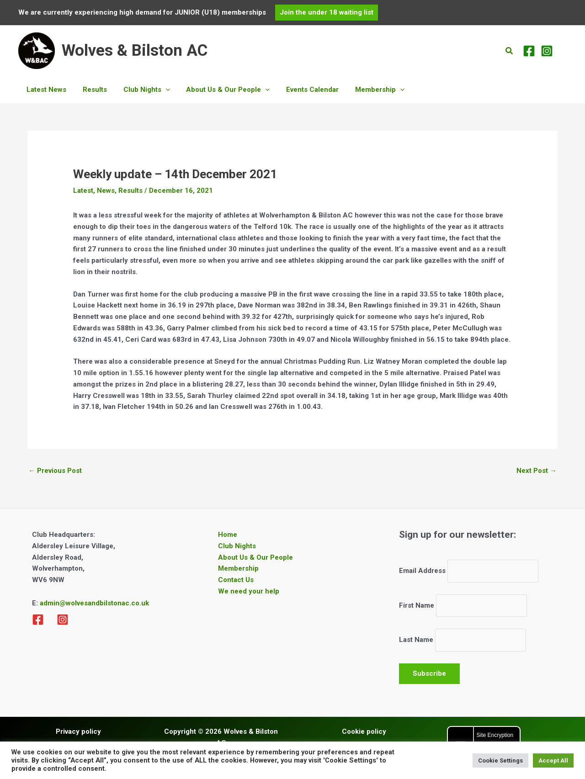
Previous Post (55, 470)
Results (130, 190)
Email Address (422, 571)
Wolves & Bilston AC (134, 50)
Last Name (416, 640)
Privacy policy (78, 731)
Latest (83, 190)
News (106, 190)
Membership (238, 568)
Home (227, 534)
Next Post (536, 470)
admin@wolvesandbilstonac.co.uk (93, 603)
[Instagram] (547, 51)
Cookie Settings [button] (500, 760)
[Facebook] (529, 51)
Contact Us (236, 580)
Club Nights (237, 546)
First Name (416, 605)
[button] (326, 13)
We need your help (248, 591)
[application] (158, 89)
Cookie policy (364, 731)
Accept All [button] (553, 760)
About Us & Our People (255, 557)
